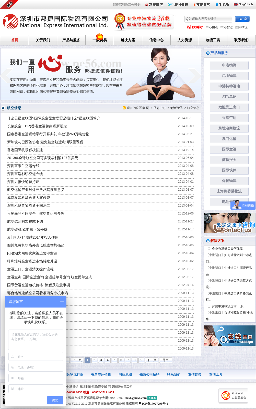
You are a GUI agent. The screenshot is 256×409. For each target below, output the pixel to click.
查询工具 (215, 374)
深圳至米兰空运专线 (23, 166)
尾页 (165, 360)
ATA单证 (229, 97)
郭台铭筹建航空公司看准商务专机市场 (37, 293)
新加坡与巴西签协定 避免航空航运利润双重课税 (45, 142)
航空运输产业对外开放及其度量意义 (35, 190)
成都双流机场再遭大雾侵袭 (28, 198)
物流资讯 (176, 108)
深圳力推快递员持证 (23, 182)
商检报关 (229, 160)
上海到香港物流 (229, 191)
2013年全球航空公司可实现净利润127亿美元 (42, 158)
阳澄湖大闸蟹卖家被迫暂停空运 (32, 253)
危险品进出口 (229, 107)
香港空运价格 (101, 374)
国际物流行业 (73, 374)
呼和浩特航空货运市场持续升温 (32, 261)
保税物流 (229, 181)
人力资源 (185, 40)
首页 (14, 40)
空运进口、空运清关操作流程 (30, 269)
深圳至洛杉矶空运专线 (25, 174)
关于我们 (43, 40)
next (195, 76)
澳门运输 (229, 139)
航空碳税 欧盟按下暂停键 (27, 229)
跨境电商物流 (229, 128)
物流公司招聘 (149, 374)
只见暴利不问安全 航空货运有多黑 (35, 214)
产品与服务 (71, 40)
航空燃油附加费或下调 (25, 221)
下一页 (151, 360)
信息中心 (156, 40)
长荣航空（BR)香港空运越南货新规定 (37, 126)
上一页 (77, 360)
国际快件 (229, 170)
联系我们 (241, 40)
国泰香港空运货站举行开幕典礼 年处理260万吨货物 (48, 134)
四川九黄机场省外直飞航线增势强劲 (35, 245)
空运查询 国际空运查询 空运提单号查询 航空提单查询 (49, 277)
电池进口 (229, 202)
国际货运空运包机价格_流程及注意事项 (38, 285)
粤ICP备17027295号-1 (153, 403)
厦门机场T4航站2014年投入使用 (33, 237)
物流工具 (213, 40)
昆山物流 (229, 76)
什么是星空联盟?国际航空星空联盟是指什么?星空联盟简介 (53, 118)
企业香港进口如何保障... (228, 248)
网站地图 (125, 374)
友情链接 (194, 374)
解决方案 (128, 40)
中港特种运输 (229, 86)
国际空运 (229, 149)
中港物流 (212, 27)
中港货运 (226, 27)
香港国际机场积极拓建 (25, 150)
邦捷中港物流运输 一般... (229, 306)
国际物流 (241, 27)
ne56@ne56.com (136, 398)
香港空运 (229, 118)
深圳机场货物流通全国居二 (28, 206)
